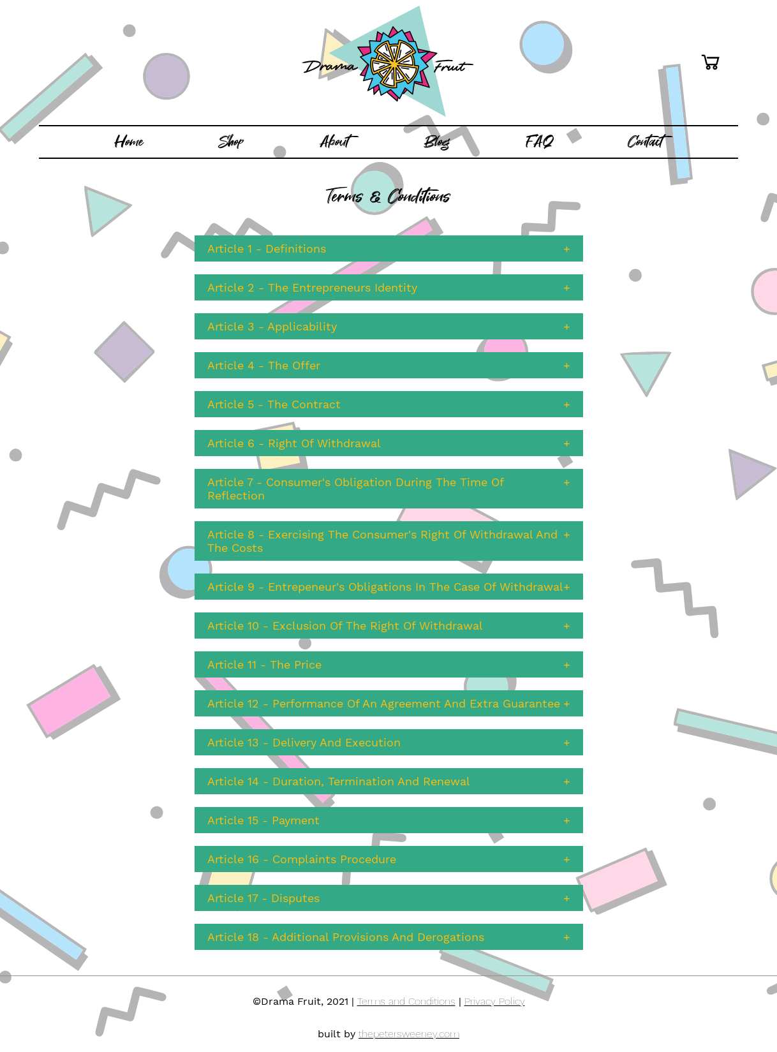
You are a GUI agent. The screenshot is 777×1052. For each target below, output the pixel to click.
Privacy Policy (494, 1001)
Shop (231, 141)
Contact (645, 141)
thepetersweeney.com (409, 1034)
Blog (437, 141)
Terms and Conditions (406, 1001)
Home (129, 141)
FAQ (539, 141)
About (334, 141)
